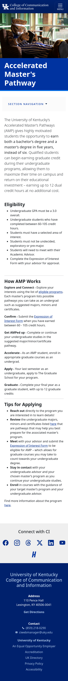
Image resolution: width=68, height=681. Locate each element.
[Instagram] (17, 543)
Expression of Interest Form (29, 446)
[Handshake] (34, 554)
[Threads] (28, 543)
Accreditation (34, 652)
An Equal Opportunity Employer (34, 646)
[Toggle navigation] (60, 6)
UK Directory (34, 658)
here (53, 424)
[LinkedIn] (51, 543)
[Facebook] (6, 543)
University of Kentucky (34, 574)
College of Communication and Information (34, 582)
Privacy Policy (34, 664)
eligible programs (51, 292)
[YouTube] (62, 543)
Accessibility (34, 669)
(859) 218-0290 (36, 628)
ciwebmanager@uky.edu (36, 632)
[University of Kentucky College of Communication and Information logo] (26, 6)
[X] (40, 543)
